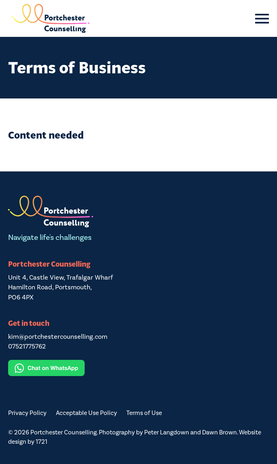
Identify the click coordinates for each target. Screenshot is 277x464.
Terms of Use (144, 413)
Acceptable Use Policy (86, 413)
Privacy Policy (27, 413)
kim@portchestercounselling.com (57, 336)
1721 (41, 441)
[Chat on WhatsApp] (138, 368)
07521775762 (27, 346)
